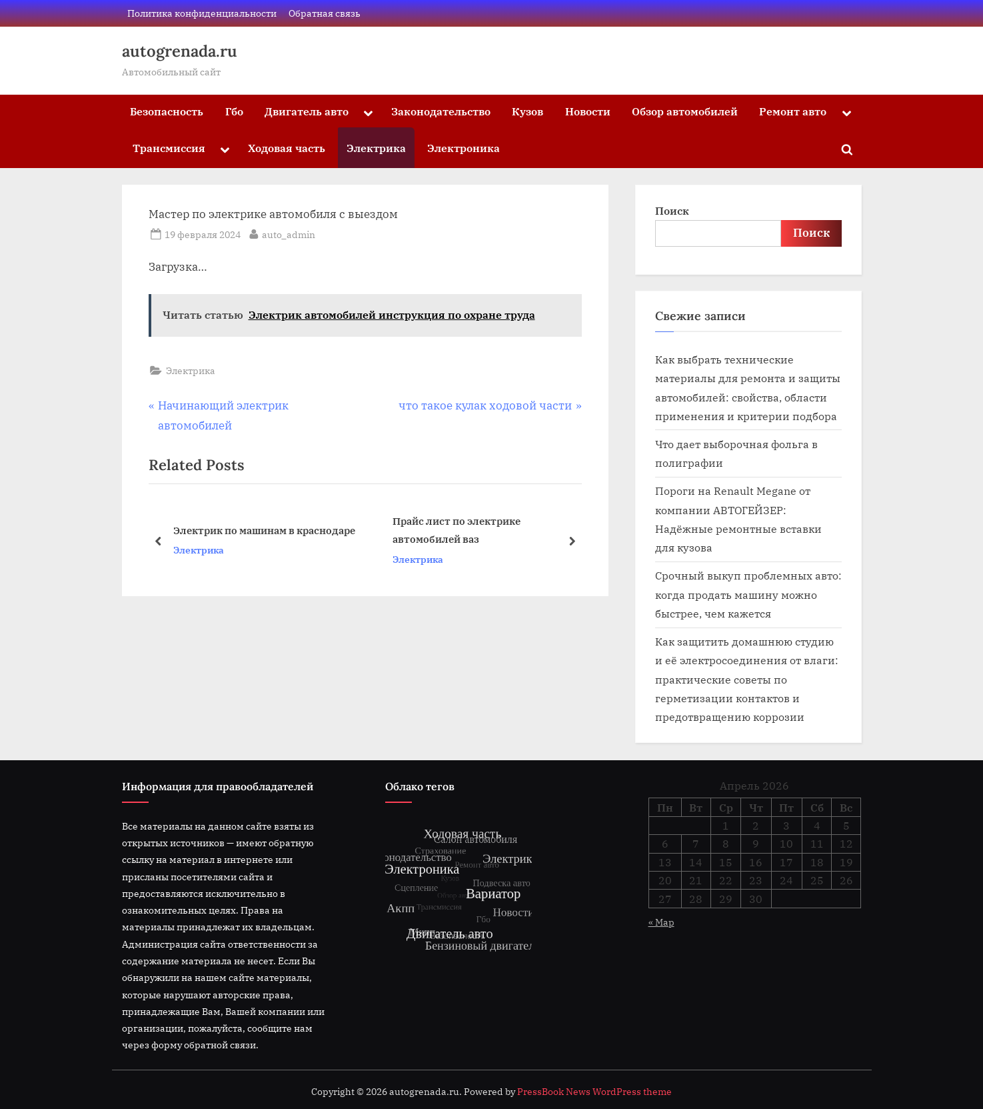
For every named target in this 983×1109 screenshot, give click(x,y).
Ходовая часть (286, 148)
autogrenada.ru (179, 51)
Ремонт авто (792, 111)
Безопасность (166, 111)
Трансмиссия (169, 148)
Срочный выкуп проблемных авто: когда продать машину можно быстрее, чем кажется (748, 594)
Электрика (376, 148)
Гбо (234, 111)
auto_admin (288, 233)
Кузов (527, 111)
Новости (587, 111)
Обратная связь (325, 13)
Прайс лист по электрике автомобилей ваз (456, 529)
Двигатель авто (307, 111)
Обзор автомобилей (685, 111)
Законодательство (441, 111)
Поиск (672, 210)
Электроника (463, 148)
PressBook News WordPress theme (594, 1092)
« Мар (661, 922)
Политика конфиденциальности (202, 13)
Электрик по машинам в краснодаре (264, 530)
